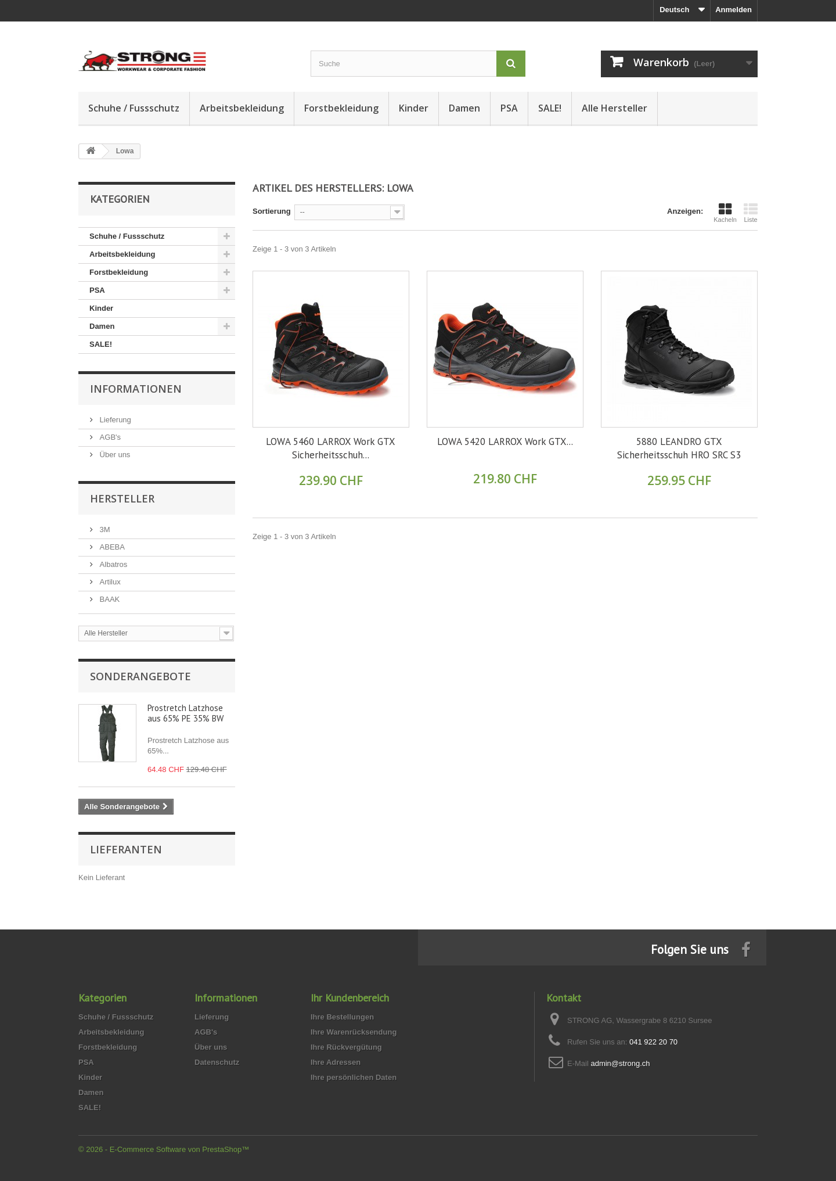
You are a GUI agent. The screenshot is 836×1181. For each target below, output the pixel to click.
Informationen (136, 389)
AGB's (109, 437)
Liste (751, 212)
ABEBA (111, 547)
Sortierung (272, 211)
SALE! (549, 108)
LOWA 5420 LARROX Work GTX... (505, 441)
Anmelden (733, 9)
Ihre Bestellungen (342, 1017)
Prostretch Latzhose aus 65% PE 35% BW (185, 713)
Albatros (112, 564)
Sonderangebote (140, 676)
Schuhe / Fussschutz (133, 108)
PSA (509, 108)
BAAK (109, 599)
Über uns (114, 454)
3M (104, 529)
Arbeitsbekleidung (242, 108)
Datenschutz (216, 1062)
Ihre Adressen (336, 1062)
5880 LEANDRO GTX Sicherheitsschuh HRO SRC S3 (679, 448)
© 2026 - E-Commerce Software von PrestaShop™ (163, 1149)
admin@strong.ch (620, 1063)
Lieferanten (126, 849)
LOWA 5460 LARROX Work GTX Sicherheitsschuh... (330, 448)
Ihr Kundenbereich (350, 997)
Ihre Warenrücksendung (354, 1032)
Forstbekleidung (341, 108)
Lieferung (114, 419)
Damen (464, 108)
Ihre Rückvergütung (346, 1047)
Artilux (109, 581)
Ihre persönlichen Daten (354, 1077)
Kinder (413, 108)
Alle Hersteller (614, 108)
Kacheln (725, 212)
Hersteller (122, 498)
